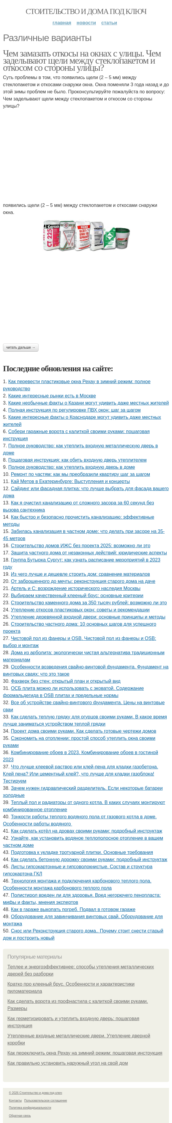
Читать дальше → (20, 347)
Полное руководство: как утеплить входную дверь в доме (71, 467)
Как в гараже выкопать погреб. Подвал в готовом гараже (73, 909)
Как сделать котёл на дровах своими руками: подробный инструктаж (86, 830)
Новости (86, 22)
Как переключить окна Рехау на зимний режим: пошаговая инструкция (84, 1053)
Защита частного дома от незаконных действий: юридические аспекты (89, 552)
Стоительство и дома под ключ (86, 11)
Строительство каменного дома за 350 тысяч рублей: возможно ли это (89, 602)
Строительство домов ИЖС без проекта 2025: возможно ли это (80, 545)
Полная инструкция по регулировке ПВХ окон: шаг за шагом (74, 410)
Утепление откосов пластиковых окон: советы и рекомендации (80, 609)
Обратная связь (20, 1115)
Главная (62, 22)
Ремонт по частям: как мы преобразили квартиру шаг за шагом (80, 474)
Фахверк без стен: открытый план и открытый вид (66, 681)
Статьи (109, 22)
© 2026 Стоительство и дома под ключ (35, 1092)
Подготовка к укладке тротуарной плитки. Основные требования (82, 852)
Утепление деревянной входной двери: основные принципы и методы (88, 616)
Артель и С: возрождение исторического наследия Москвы (76, 588)
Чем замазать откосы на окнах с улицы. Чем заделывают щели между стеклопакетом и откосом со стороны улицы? (82, 60)
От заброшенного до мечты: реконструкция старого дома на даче (83, 581)
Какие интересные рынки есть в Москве (52, 395)
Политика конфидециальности (30, 1107)
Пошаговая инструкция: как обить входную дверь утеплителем (77, 460)
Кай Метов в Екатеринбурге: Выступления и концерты (70, 481)
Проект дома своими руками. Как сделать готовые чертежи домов (83, 731)
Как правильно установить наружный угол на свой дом (67, 1063)
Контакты (15, 1100)
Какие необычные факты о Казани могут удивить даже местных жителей (88, 402)
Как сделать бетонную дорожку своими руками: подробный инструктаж (89, 859)
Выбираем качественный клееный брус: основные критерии (77, 595)
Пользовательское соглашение (45, 1100)
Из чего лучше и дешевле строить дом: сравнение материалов (80, 574)
